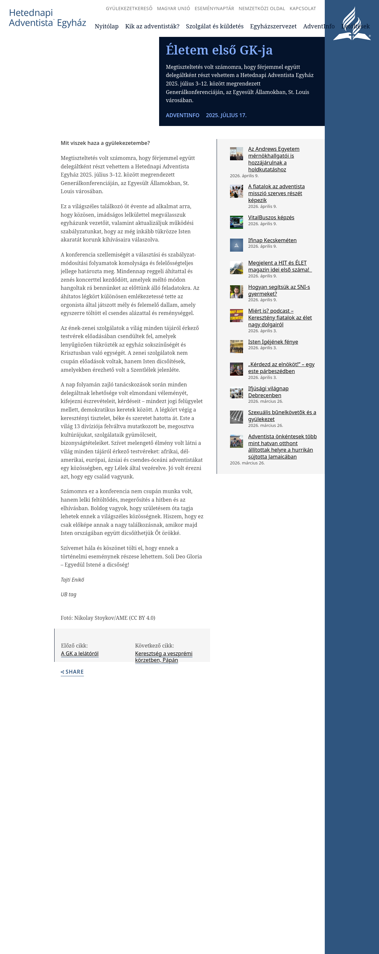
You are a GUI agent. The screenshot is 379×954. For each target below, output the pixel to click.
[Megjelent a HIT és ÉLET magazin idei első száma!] (236, 314)
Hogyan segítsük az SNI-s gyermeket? (279, 337)
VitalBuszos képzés (271, 264)
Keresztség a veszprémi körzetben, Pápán (164, 703)
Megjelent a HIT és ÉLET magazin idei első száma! (280, 313)
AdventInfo (319, 26)
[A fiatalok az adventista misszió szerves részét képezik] (236, 238)
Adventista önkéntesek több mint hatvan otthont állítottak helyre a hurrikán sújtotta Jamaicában (282, 493)
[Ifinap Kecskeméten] (236, 291)
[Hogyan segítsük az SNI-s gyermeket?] (236, 338)
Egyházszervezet (273, 26)
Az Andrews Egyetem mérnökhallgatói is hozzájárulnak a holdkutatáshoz (274, 206)
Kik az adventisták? (152, 26)
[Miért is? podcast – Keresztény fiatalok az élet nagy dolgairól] (236, 362)
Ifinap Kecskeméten (272, 286)
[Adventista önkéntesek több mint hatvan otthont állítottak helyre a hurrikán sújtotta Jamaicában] (236, 488)
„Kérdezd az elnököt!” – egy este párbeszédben (281, 415)
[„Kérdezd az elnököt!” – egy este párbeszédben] (236, 416)
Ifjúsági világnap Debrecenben (268, 439)
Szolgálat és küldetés (214, 26)
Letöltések (355, 26)
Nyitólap (107, 26)
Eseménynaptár (214, 8)
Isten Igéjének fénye (273, 388)
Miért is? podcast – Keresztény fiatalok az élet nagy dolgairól (280, 364)
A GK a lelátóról (80, 700)
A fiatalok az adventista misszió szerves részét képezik (276, 240)
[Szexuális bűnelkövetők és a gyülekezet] (236, 464)
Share (72, 719)
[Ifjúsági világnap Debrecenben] (236, 440)
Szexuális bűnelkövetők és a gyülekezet (282, 463)
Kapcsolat (302, 8)
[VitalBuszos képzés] (236, 268)
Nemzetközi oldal (262, 8)
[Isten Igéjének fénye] (236, 393)
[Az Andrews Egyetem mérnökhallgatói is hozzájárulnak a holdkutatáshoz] (236, 200)
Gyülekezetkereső (129, 8)
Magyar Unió (173, 8)
